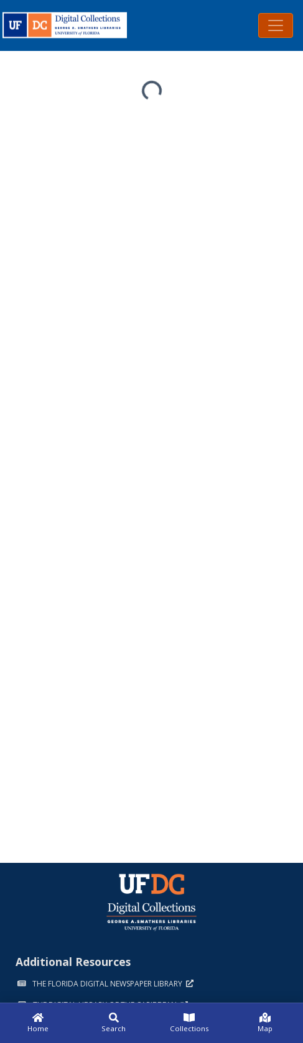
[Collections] (190, 1023)
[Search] (114, 1023)
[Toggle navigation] (275, 25)
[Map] (265, 1023)
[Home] (38, 1023)
